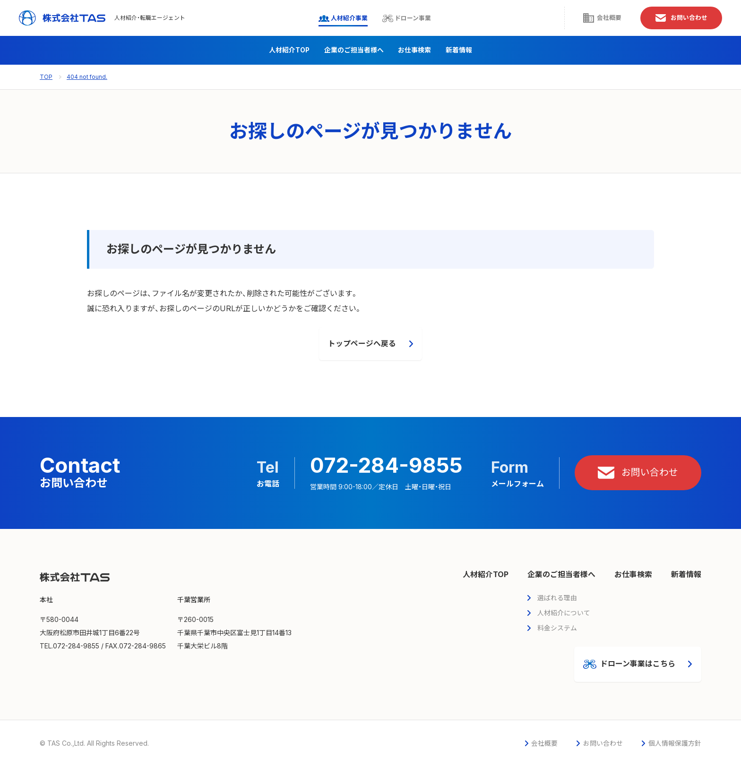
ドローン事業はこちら (629, 664)
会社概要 (593, 18)
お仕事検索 (414, 50)
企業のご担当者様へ (354, 50)
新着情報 (459, 50)
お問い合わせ (677, 18)
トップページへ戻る (362, 344)
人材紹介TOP (289, 50)
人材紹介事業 (335, 18)
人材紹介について (563, 613)
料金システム (557, 628)
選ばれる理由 (557, 598)
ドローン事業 (403, 18)
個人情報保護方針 (674, 744)
